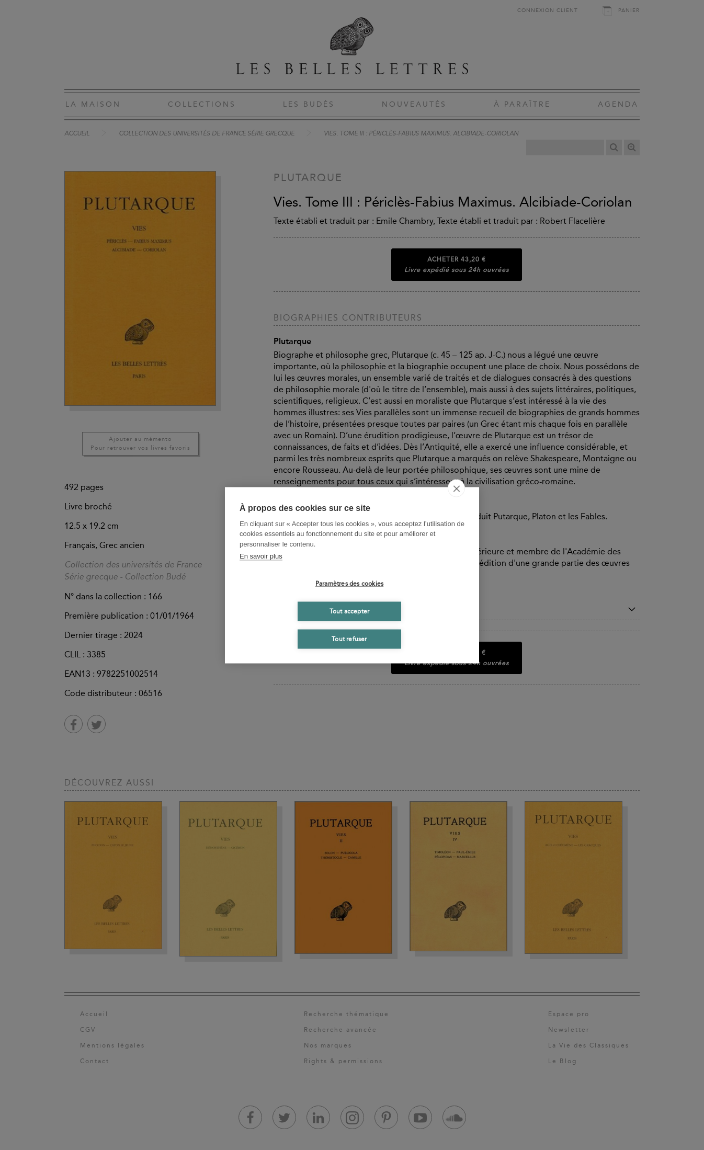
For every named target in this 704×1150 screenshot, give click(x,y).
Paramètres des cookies (349, 583)
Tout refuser (349, 639)
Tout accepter (350, 611)
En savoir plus (261, 556)
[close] (456, 488)
